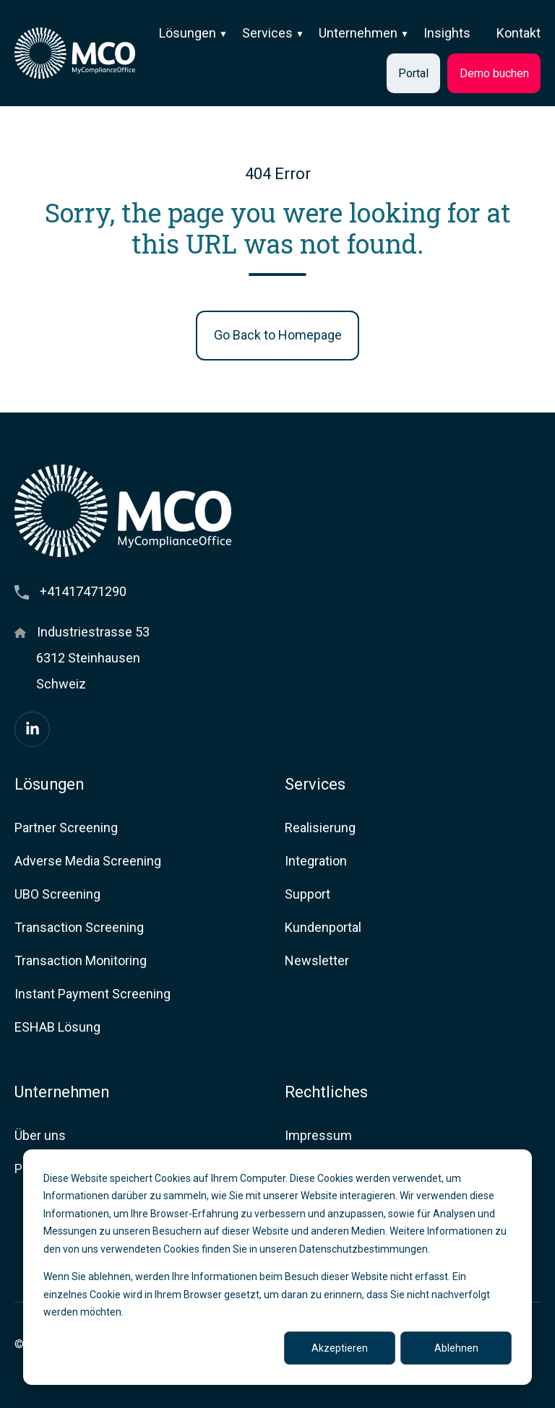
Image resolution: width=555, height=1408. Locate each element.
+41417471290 (83, 591)
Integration (316, 860)
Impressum (318, 1135)
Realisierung (320, 827)
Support (307, 894)
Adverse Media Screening (87, 860)
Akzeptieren (339, 1348)
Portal (413, 73)
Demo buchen (494, 73)
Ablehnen (456, 1348)
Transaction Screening (79, 927)
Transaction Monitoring (80, 960)
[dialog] (277, 1267)
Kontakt (518, 32)
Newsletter (317, 960)
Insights (446, 32)
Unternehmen (358, 32)
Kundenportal (323, 927)
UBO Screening (57, 894)
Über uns (40, 1135)
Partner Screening (66, 827)
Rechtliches (326, 1092)
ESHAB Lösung (57, 1027)
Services (267, 32)
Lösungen (187, 32)
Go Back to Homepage (278, 334)
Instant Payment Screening (92, 993)
